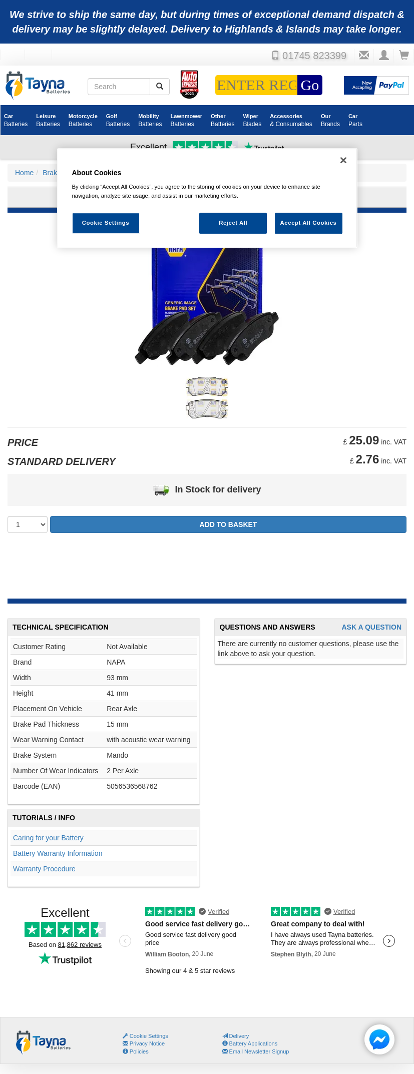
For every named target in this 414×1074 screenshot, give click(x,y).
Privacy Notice (144, 1043)
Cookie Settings (149, 1036)
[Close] (343, 160)
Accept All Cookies (308, 223)
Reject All (233, 223)
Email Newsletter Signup (255, 1051)
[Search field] (119, 86)
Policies (136, 1051)
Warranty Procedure (44, 869)
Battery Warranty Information (57, 853)
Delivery (235, 1036)
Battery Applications (250, 1043)
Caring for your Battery (48, 838)
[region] (207, 198)
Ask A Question (371, 627)
